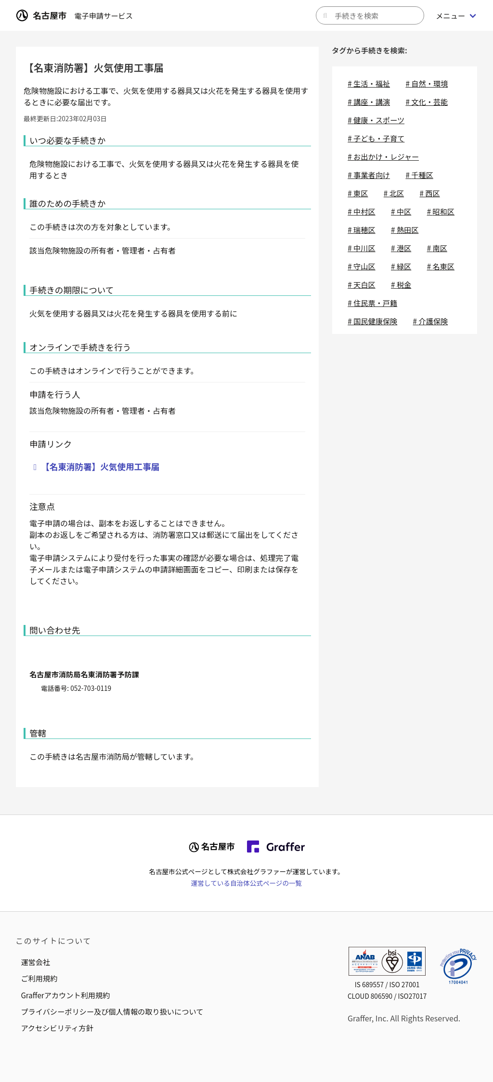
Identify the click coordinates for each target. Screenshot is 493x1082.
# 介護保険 (430, 321)
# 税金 (401, 284)
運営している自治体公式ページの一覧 (246, 883)
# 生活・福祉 (369, 83)
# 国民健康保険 (372, 321)
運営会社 (35, 961)
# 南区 (437, 247)
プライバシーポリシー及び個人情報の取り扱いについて (112, 1011)
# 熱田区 (404, 229)
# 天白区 (361, 284)
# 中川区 (361, 247)
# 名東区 (440, 266)
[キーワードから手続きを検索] (370, 15)
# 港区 (401, 247)
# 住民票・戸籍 (372, 302)
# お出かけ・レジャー (383, 156)
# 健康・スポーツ (376, 120)
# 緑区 (401, 266)
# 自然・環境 (426, 83)
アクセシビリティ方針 (57, 1027)
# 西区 (429, 193)
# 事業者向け (369, 174)
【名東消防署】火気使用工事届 (100, 466)
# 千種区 (419, 174)
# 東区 (358, 193)
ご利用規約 (39, 978)
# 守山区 (361, 266)
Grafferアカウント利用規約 (65, 995)
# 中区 (401, 211)
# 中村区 (361, 211)
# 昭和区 (440, 211)
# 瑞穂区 (361, 229)
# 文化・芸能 (426, 101)
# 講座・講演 (369, 101)
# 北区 (394, 193)
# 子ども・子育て (376, 138)
